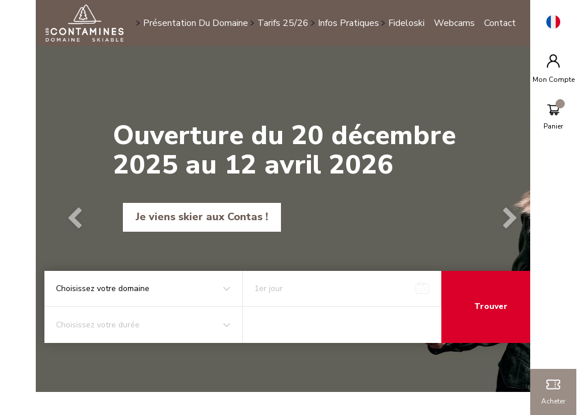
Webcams (460, 16)
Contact (165, 29)
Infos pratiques (354, 16)
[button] (83, 219)
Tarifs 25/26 (289, 16)
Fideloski (413, 16)
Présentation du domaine (201, 16)
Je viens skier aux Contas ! (208, 217)
